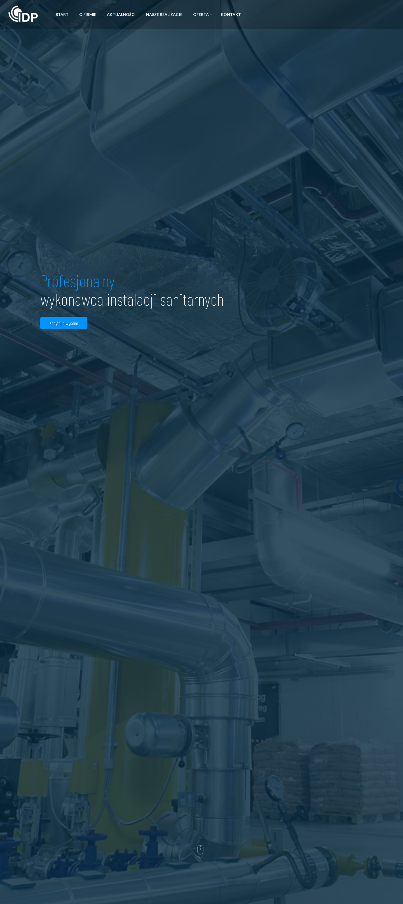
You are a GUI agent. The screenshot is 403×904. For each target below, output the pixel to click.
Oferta (202, 14)
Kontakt (231, 14)
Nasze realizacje (164, 14)
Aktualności (121, 14)
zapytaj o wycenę (64, 323)
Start (62, 14)
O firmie (87, 14)
